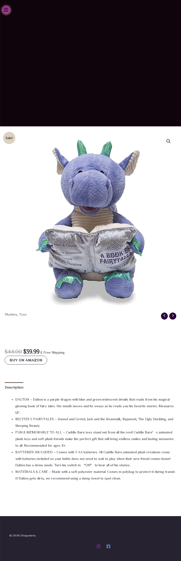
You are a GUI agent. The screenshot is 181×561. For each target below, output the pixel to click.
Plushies (11, 329)
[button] (168, 156)
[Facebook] (108, 546)
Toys (22, 329)
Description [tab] (14, 402)
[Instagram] (98, 546)
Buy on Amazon (26, 375)
